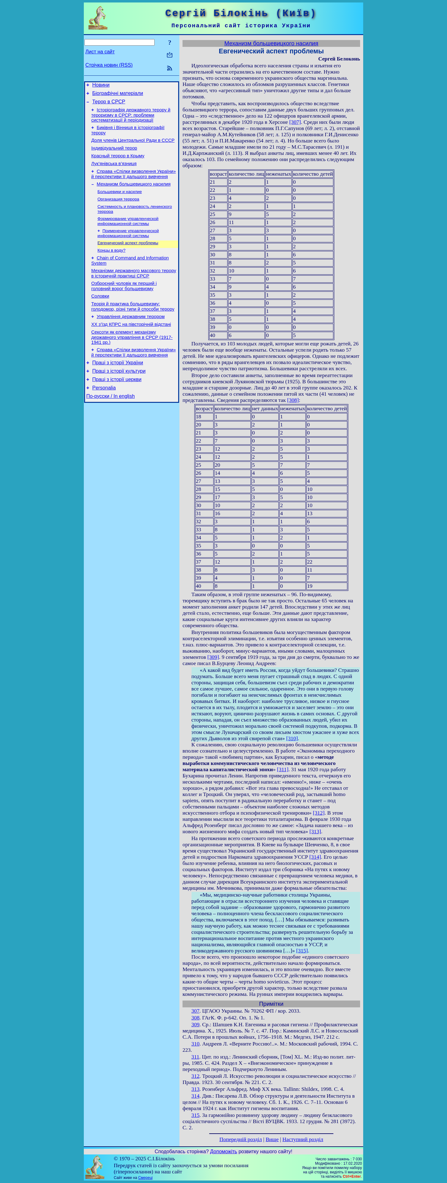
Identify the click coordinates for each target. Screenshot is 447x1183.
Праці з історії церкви (116, 405)
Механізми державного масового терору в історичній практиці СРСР (133, 290)
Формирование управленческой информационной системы (128, 234)
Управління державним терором (131, 336)
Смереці (145, 1178)
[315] (302, 951)
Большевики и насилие (119, 202)
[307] (295, 122)
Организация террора (118, 210)
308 (196, 1018)
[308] (293, 400)
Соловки (100, 314)
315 (196, 1115)
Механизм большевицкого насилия (134, 194)
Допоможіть (223, 1151)
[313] (315, 831)
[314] (315, 857)
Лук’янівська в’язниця (114, 171)
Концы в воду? (111, 265)
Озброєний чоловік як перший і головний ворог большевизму (124, 303)
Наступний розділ (302, 1139)
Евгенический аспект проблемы (127, 256)
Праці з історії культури (119, 395)
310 (196, 1044)
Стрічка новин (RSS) (109, 65)
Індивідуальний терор (114, 154)
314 (196, 1096)
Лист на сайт (100, 51)
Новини (101, 85)
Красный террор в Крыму (117, 163)
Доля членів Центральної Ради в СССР (132, 145)
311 (195, 1057)
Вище (272, 1139)
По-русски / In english (110, 423)
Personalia (104, 414)
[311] (282, 769)
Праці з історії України (117, 386)
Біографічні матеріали (117, 95)
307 (196, 1011)
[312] (319, 813)
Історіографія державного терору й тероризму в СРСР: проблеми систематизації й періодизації (130, 118)
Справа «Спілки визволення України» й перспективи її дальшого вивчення (133, 183)
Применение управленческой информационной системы (128, 246)
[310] (292, 738)
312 (196, 1076)
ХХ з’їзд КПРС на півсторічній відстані (131, 345)
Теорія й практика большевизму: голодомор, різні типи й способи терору (132, 326)
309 (196, 1025)
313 (196, 1089)
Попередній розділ (240, 1139)
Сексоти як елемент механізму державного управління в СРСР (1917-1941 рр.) (132, 359)
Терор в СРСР (108, 104)
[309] (213, 657)
